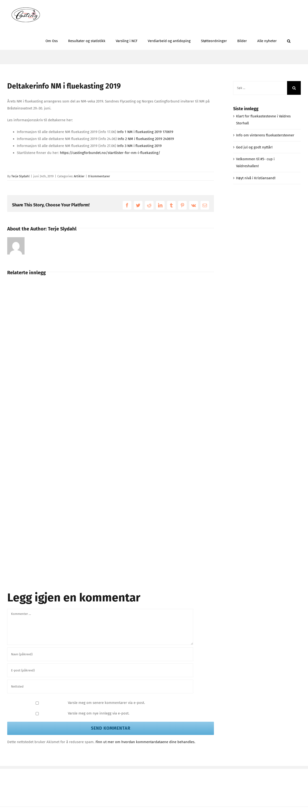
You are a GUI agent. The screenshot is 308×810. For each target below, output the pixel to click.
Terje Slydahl (20, 176)
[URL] (100, 686)
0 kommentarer (99, 176)
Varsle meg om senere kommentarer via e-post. (106, 703)
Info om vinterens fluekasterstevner (265, 135)
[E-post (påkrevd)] (100, 670)
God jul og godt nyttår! (254, 147)
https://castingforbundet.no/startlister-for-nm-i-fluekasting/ (110, 153)
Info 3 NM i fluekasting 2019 (139, 146)
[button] (288, 40)
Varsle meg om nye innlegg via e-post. (98, 713)
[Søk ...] (260, 88)
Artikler (79, 176)
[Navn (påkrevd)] (100, 654)
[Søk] (294, 88)
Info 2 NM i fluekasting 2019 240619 (146, 139)
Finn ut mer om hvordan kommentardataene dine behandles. (145, 742)
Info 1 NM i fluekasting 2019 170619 (145, 132)
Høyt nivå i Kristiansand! (256, 178)
